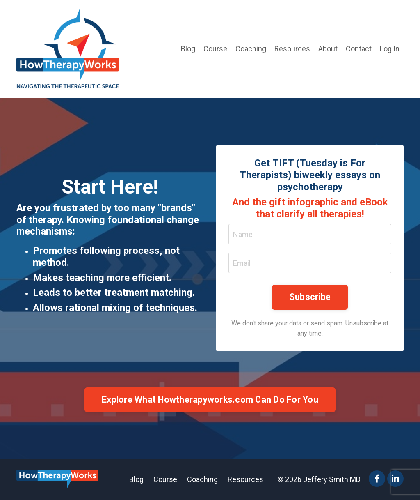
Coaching (250, 48)
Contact (359, 48)
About (328, 48)
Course (215, 48)
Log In (389, 48)
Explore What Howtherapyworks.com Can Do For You (210, 399)
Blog (188, 48)
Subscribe (310, 297)
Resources (292, 48)
